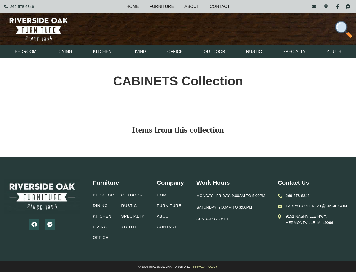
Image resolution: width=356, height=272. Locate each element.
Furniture (162, 6)
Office (175, 51)
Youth (334, 51)
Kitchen (102, 51)
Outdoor (214, 51)
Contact (220, 6)
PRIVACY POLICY (205, 266)
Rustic (254, 51)
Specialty (294, 51)
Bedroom (26, 51)
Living (139, 51)
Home (132, 6)
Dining (64, 51)
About (191, 6)
